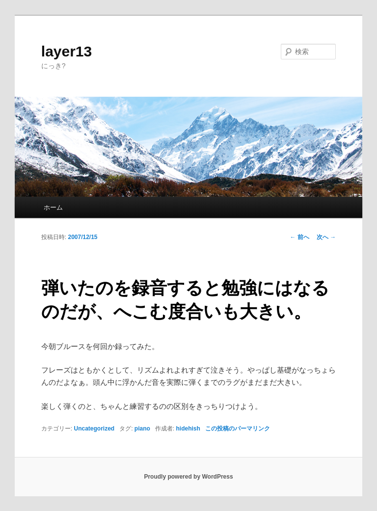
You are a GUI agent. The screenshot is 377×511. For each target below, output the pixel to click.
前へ (299, 237)
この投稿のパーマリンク (237, 428)
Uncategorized (94, 428)
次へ (326, 237)
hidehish (188, 428)
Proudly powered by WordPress (188, 476)
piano (142, 428)
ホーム (53, 207)
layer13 (66, 51)
